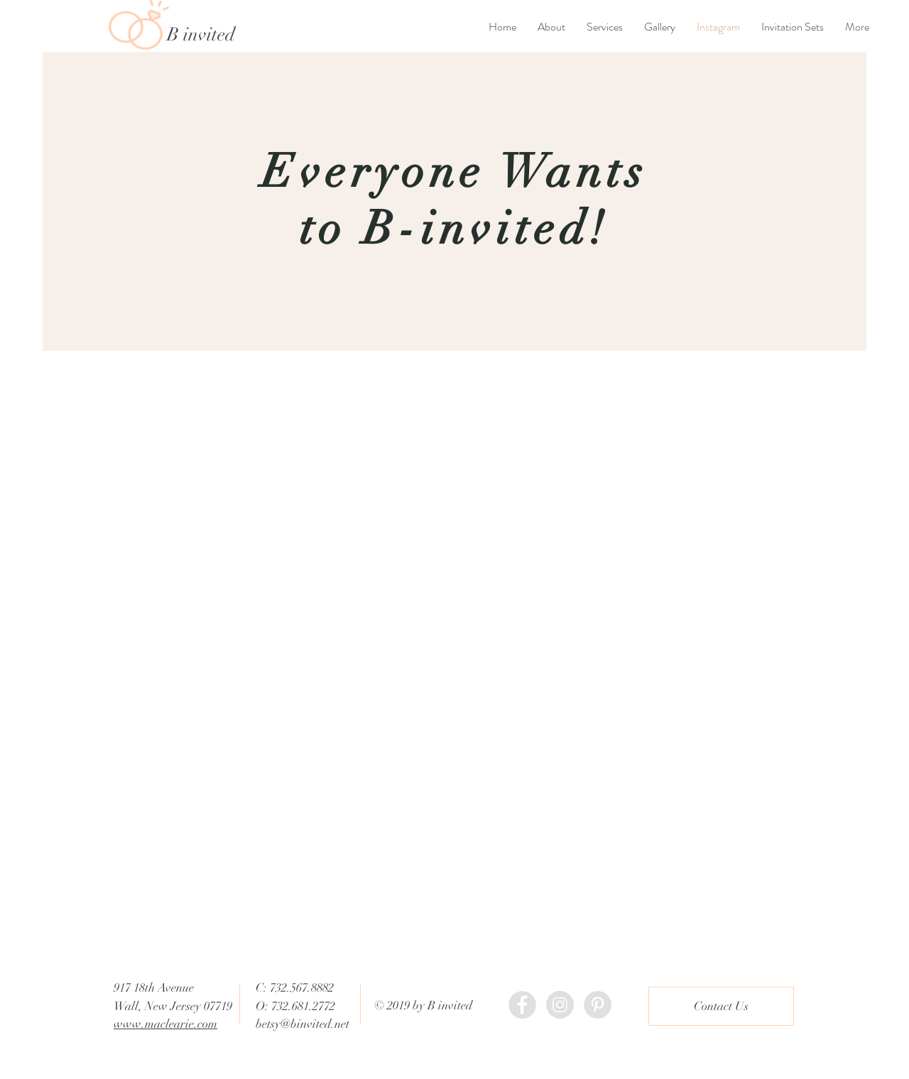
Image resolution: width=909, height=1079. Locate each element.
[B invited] (225, 35)
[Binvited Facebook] (522, 1005)
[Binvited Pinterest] (597, 1005)
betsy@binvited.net (302, 1023)
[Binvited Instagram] (560, 1005)
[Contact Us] (721, 1006)
